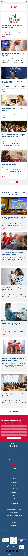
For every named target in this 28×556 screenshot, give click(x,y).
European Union (14, 496)
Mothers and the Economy (14, 485)
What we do (14, 482)
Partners (14, 453)
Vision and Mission (14, 469)
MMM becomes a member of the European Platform (12, 26)
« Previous (12, 182)
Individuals (14, 522)
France (14, 498)
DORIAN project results (9, 164)
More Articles (14, 411)
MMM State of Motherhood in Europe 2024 (14, 509)
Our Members (14, 472)
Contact (14, 450)
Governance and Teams (14, 477)
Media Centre (14, 452)
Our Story (14, 471)
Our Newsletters (14, 506)
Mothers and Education (14, 488)
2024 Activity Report (14, 478)
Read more (3, 36)
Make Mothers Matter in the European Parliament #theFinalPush (13, 135)
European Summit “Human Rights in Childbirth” (13, 54)
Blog (14, 454)
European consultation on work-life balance (12, 109)
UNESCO (14, 495)
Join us (14, 520)
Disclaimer (20, 554)
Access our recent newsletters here (7, 423)
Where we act (14, 492)
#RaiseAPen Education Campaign (14, 516)
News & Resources (14, 503)
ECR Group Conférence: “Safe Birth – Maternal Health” (12, 82)
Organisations (14, 523)
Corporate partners (14, 525)
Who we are (14, 468)
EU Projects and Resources (14, 512)
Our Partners (14, 474)
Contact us (14, 526)
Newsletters (14, 451)
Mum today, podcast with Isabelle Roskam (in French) (14, 515)
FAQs (14, 455)
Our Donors (14, 475)
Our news (14, 505)
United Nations (14, 493)
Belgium (14, 499)
